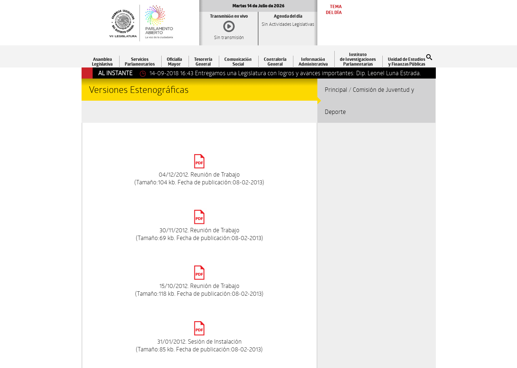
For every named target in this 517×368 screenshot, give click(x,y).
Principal (336, 89)
